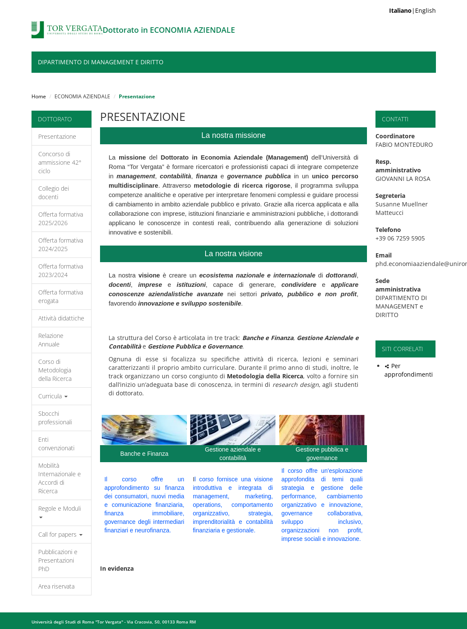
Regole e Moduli (59, 511)
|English (412, 10)
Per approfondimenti (408, 370)
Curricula (53, 396)
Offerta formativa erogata (60, 296)
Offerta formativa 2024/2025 (60, 244)
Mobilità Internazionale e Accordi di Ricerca (59, 478)
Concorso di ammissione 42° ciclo (59, 162)
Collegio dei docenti (53, 192)
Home (39, 96)
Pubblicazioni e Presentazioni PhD (57, 560)
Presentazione (57, 136)
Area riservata (56, 586)
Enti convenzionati (56, 443)
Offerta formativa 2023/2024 (60, 270)
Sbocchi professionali (55, 417)
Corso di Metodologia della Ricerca (55, 370)
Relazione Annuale (50, 340)
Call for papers (60, 534)
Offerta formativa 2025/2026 (60, 218)
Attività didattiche (61, 318)
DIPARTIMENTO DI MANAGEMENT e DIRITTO (100, 62)
